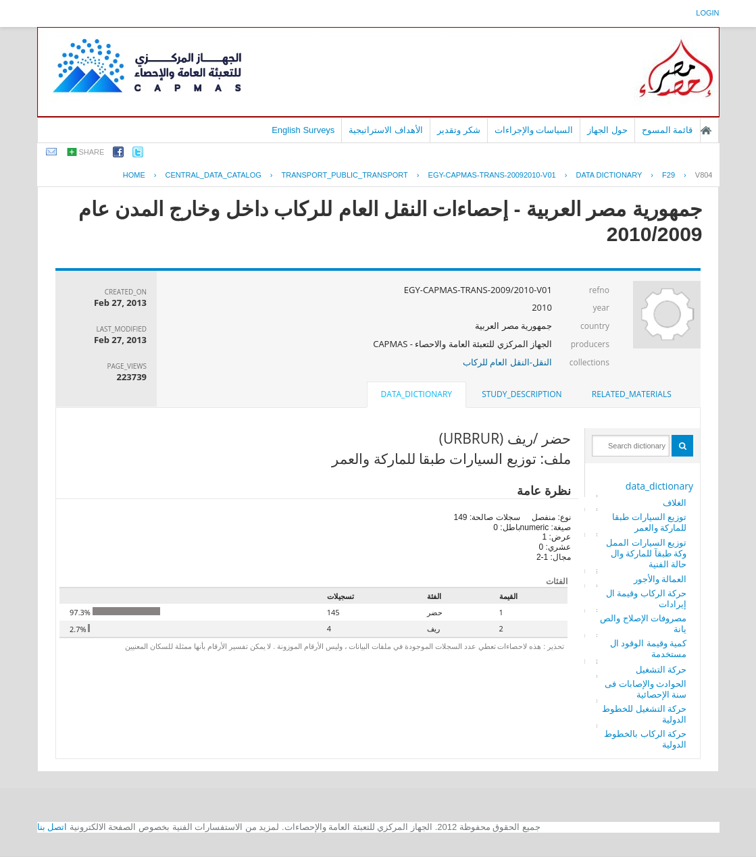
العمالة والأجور (660, 578)
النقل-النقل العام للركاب (507, 362)
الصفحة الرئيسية (706, 130)
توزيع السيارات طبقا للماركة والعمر (649, 522)
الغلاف (674, 502)
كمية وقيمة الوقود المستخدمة (648, 648)
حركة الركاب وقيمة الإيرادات (646, 598)
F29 (668, 175)
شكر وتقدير (458, 130)
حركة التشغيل (661, 669)
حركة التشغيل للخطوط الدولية (644, 714)
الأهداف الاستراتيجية (386, 130)
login (707, 13)
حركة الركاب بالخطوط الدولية (645, 739)
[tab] (632, 394)
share (92, 152)
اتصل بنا (52, 827)
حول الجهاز (607, 130)
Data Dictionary (609, 175)
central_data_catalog (213, 175)
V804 (704, 175)
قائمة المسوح (667, 130)
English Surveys (303, 130)
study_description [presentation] (521, 394)
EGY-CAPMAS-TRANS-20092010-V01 (492, 175)
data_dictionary (659, 485)
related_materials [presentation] (632, 394)
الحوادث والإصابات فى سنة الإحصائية (645, 689)
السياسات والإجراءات (534, 130)
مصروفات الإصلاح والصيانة (643, 623)
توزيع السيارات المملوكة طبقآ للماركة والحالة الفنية (646, 553)
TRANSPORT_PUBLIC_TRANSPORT (345, 175)
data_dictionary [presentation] (416, 394)
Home (134, 175)
